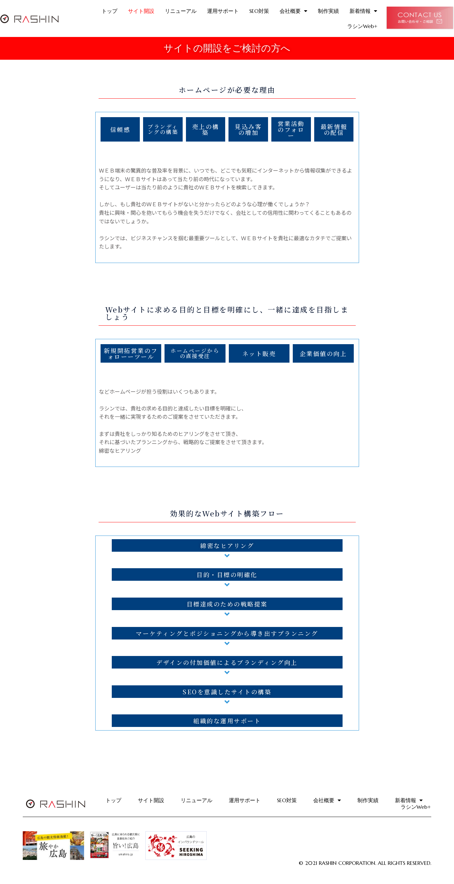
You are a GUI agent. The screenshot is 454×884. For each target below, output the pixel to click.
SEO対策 (259, 11)
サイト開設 (141, 11)
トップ (109, 11)
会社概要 (293, 11)
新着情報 (363, 11)
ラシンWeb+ (362, 26)
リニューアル (181, 11)
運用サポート (223, 11)
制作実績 (328, 11)
